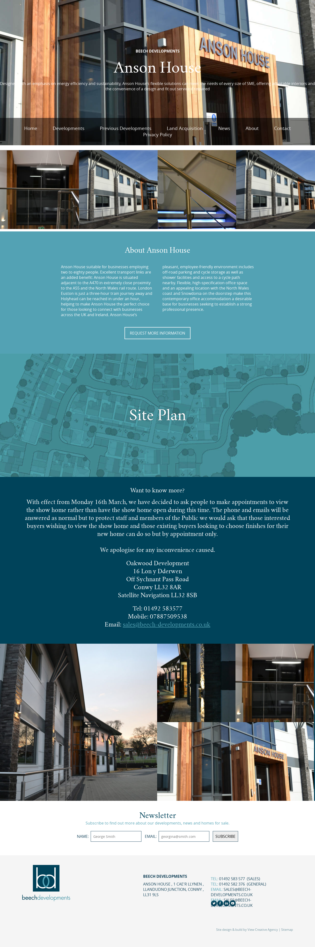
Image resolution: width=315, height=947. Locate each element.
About (252, 128)
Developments (68, 128)
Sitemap (287, 930)
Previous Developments (125, 128)
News (224, 128)
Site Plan (157, 415)
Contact (282, 128)
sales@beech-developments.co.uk (232, 892)
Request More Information (157, 333)
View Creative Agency (263, 930)
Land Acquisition (185, 128)
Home (30, 128)
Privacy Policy (157, 134)
